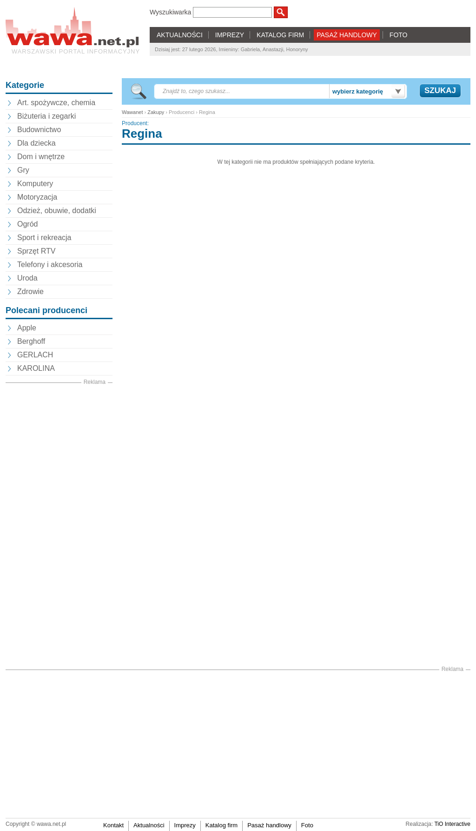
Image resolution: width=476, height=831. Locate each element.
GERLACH (35, 355)
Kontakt (113, 825)
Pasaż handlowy (269, 825)
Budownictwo (39, 130)
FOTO (399, 35)
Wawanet (132, 112)
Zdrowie (30, 291)
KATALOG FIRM (280, 35)
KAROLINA (36, 368)
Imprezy (185, 825)
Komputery (35, 184)
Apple (26, 328)
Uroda (27, 278)
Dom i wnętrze (41, 157)
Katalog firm (221, 825)
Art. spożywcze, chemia (56, 103)
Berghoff (31, 341)
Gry (23, 170)
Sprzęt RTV (36, 251)
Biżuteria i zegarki (46, 116)
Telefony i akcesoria (50, 264)
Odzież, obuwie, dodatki (56, 210)
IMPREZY (229, 35)
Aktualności (148, 825)
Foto (307, 825)
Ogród (27, 224)
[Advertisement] (59, 526)
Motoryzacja (37, 197)
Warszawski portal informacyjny (76, 51)
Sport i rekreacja (44, 237)
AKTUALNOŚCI (180, 35)
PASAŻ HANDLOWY (347, 35)
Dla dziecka (36, 143)
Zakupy (155, 112)
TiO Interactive (452, 824)
